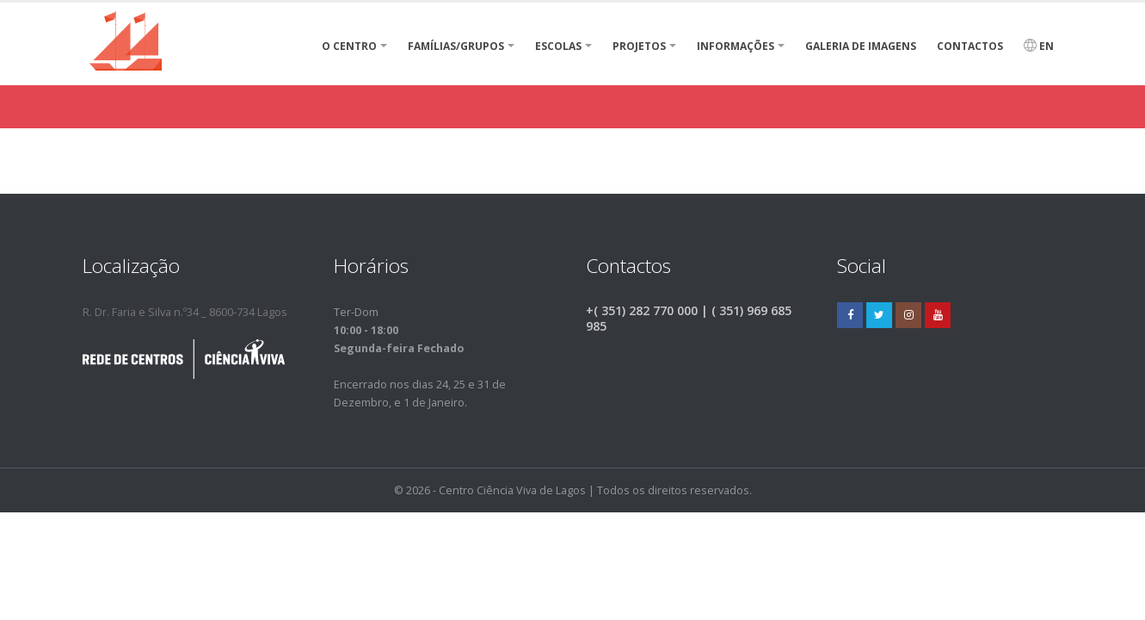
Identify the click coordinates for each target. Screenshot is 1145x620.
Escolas (558, 46)
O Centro (349, 46)
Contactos (970, 46)
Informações (735, 46)
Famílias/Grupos (456, 46)
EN (1039, 46)
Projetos (639, 46)
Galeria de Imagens (860, 46)
